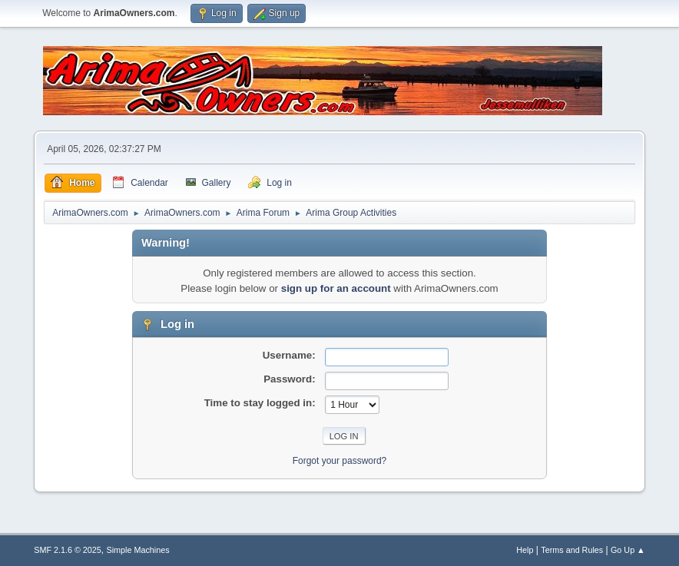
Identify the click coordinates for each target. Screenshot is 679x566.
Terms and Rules (572, 549)
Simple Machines (138, 549)
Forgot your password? (340, 460)
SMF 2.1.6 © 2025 (67, 549)
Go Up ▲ (628, 549)
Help (524, 549)
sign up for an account (336, 288)
